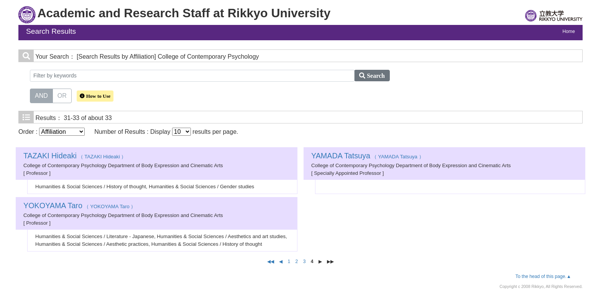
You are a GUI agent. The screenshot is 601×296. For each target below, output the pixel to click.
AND (41, 95)
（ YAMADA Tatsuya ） (367, 157)
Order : (51, 132)
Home (569, 31)
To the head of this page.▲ (543, 276)
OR (62, 95)
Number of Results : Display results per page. (166, 132)
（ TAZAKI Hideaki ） (74, 157)
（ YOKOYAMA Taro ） (79, 206)
